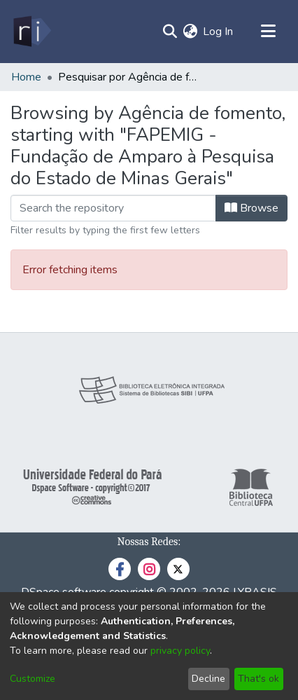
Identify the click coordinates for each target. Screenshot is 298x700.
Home (26, 77)
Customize (32, 678)
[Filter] (113, 208)
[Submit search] (169, 31)
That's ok (258, 678)
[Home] (31, 31)
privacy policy (180, 650)
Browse (251, 208)
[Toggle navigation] (268, 31)
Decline (208, 678)
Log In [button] (218, 31)
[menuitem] (190, 31)
